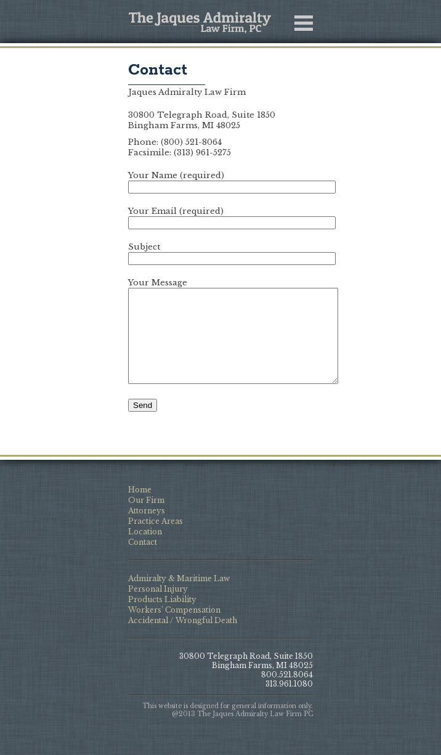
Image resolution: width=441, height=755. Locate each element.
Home (140, 508)
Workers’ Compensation (174, 628)
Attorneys (146, 529)
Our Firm (146, 518)
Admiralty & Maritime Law (179, 597)
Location (145, 550)
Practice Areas (155, 539)
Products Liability (162, 617)
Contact (157, 70)
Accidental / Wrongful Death (182, 638)
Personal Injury (158, 607)
